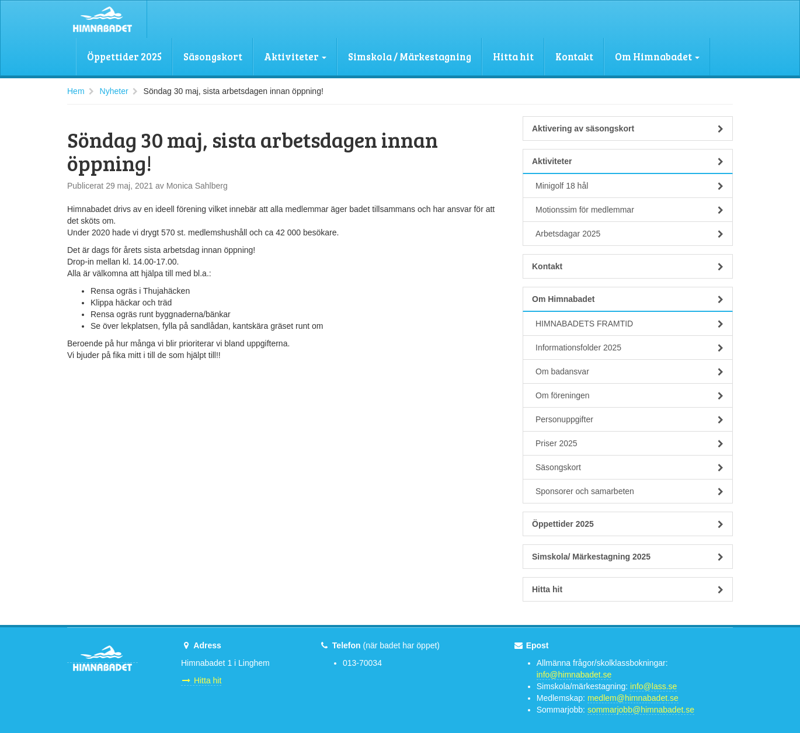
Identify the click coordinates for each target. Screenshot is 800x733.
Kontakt (574, 56)
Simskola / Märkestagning (409, 56)
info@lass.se (653, 686)
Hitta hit (513, 56)
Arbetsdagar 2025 (629, 233)
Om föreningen (629, 395)
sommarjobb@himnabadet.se (640, 709)
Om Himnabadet (657, 56)
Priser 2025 (629, 443)
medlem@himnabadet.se (633, 698)
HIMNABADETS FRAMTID (629, 323)
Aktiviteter (295, 56)
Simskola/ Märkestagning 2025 (628, 556)
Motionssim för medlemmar (629, 209)
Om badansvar (629, 371)
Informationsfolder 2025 (629, 347)
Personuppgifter (629, 419)
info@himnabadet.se (574, 674)
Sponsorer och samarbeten (629, 491)
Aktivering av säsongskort (628, 128)
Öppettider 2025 (124, 56)
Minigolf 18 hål (629, 185)
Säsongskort (212, 56)
